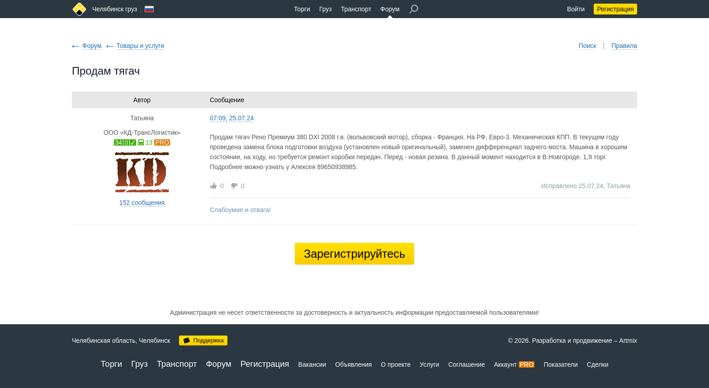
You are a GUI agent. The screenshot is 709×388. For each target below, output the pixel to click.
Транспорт (356, 9)
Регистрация (615, 9)
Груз (325, 9)
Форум (390, 9)
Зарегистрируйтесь (354, 253)
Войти (576, 9)
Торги (302, 9)
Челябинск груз (114, 9)
